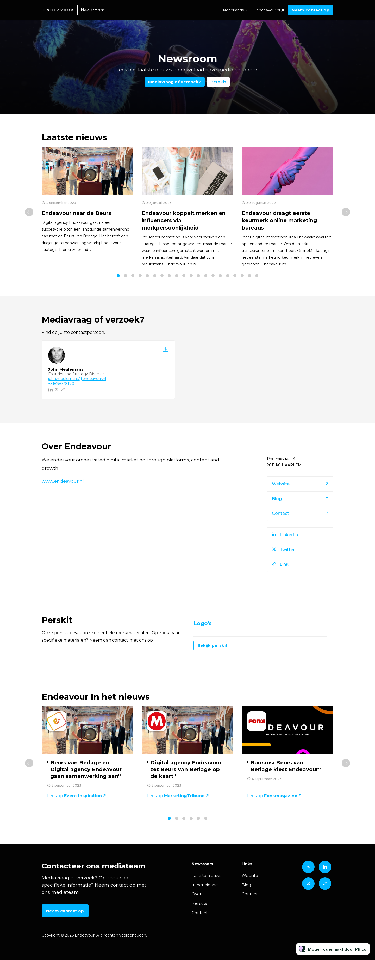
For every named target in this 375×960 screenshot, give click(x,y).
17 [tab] (234, 275)
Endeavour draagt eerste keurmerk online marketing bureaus (279, 220)
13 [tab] (205, 275)
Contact (200, 912)
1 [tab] (118, 275)
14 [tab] (213, 275)
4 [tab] (140, 275)
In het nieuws (205, 884)
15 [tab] (220, 275)
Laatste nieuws (206, 875)
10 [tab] (183, 275)
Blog (246, 884)
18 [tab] (242, 275)
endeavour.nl (268, 10)
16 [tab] (227, 275)
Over (196, 893)
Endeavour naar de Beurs (76, 213)
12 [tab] (198, 275)
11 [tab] (191, 275)
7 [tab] (162, 275)
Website (250, 875)
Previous (29, 212)
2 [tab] (125, 275)
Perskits (199, 903)
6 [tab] (154, 275)
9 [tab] (176, 275)
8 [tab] (169, 275)
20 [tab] (256, 275)
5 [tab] (147, 275)
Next (346, 212)
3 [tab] (132, 275)
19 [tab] (249, 275)
